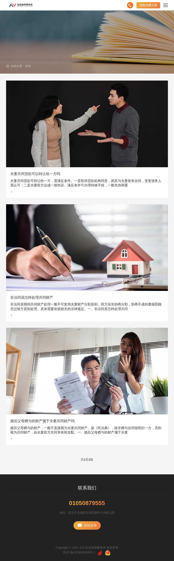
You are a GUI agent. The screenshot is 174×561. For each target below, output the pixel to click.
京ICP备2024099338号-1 (79, 552)
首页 (28, 66)
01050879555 (87, 503)
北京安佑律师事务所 (92, 547)
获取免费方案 (148, 5)
